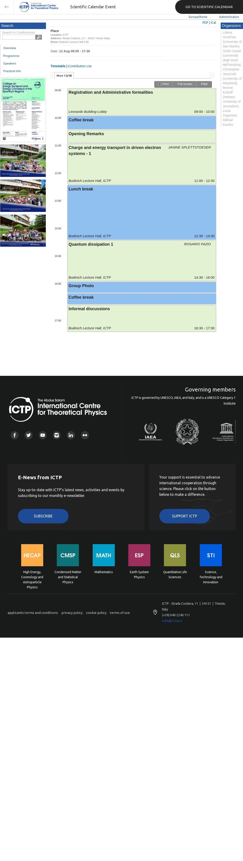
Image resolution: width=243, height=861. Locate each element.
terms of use (120, 613)
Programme (11, 56)
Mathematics (103, 572)
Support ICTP (184, 516)
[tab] (64, 75)
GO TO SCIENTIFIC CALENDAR (209, 7)
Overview (9, 48)
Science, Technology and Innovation (210, 576)
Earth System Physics (139, 574)
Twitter (29, 435)
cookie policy (96, 613)
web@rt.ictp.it (172, 621)
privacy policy (72, 613)
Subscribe (43, 516)
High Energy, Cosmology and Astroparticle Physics (32, 576)
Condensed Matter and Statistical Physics (67, 576)
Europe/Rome (198, 16)
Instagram (57, 435)
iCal (213, 22)
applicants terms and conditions (33, 613)
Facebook (15, 435)
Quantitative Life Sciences (175, 574)
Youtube (43, 435)
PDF (205, 22)
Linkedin (71, 435)
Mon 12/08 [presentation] (64, 75)
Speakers (9, 63)
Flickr (85, 435)
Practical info (12, 71)
